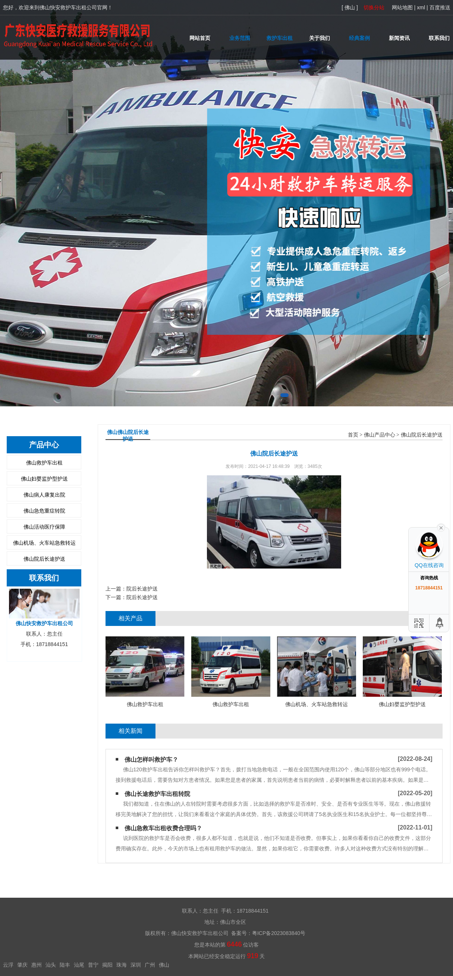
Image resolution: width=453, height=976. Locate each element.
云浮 (8, 965)
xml (421, 7)
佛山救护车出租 (44, 463)
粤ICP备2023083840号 (278, 933)
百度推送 (440, 7)
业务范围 (239, 38)
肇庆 (22, 965)
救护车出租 (280, 38)
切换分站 (374, 7)
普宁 (93, 965)
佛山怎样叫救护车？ (151, 759)
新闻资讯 (399, 38)
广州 (150, 965)
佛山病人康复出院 (44, 495)
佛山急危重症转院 (44, 511)
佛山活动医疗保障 (44, 527)
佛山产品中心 (379, 435)
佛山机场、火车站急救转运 (44, 543)
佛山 (164, 965)
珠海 (121, 965)
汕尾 (79, 965)
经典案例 (359, 38)
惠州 (36, 965)
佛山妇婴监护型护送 (44, 479)
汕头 (50, 965)
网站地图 (402, 7)
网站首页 (199, 38)
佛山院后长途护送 (44, 559)
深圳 (135, 965)
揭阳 (107, 965)
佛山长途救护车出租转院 (157, 794)
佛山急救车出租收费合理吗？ (163, 828)
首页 (353, 435)
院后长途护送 (142, 589)
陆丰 (65, 965)
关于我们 (319, 38)
